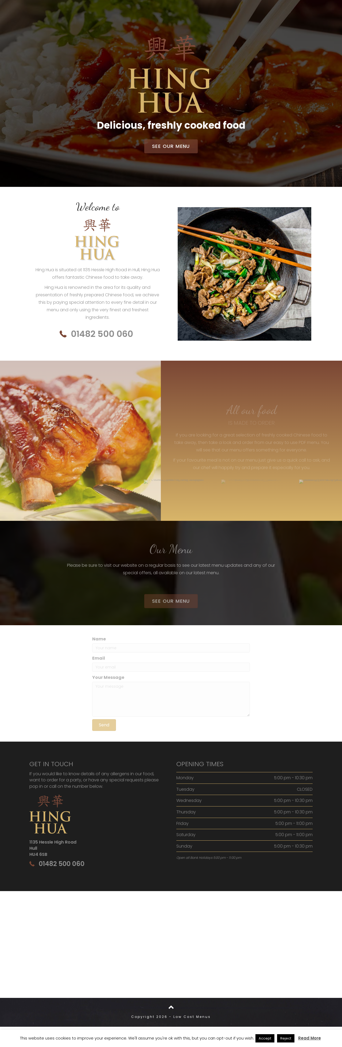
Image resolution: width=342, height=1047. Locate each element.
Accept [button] (265, 1038)
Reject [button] (285, 1038)
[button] (171, 146)
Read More (309, 1038)
